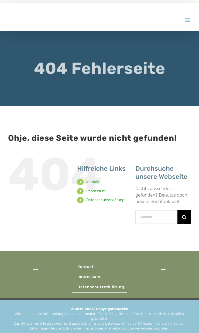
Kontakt (93, 182)
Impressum (95, 191)
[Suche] (184, 217)
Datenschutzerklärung (105, 200)
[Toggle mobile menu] (188, 20)
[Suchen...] (156, 217)
